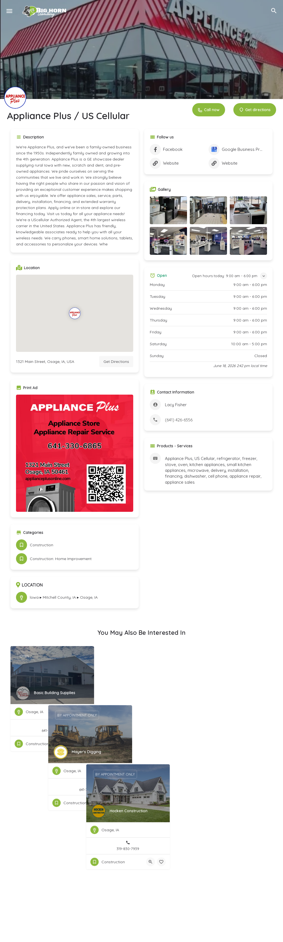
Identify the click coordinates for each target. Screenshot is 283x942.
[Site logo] (45, 11)
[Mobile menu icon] (9, 11)
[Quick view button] (74, 743)
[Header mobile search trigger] (273, 10)
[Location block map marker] (74, 313)
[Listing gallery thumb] (74, 453)
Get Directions (116, 361)
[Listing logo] (15, 98)
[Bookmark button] (85, 743)
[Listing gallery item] (168, 210)
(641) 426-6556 (179, 419)
